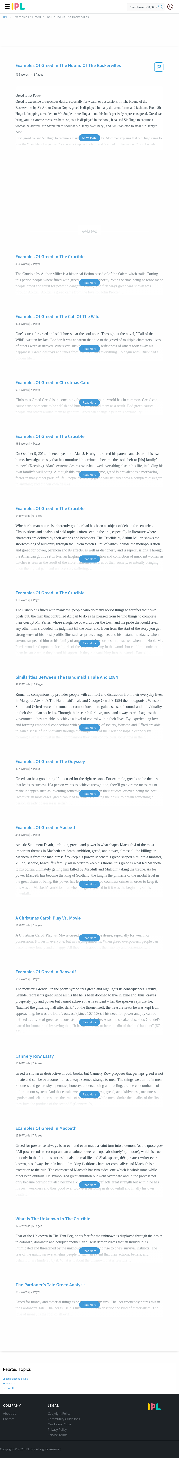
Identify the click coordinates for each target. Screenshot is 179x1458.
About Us (9, 1413)
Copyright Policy (59, 1413)
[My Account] (171, 7)
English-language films (15, 1378)
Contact (8, 1419)
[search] (160, 7)
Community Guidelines (64, 1419)
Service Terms (58, 1435)
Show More (89, 138)
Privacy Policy (57, 1429)
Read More (89, 283)
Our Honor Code (59, 1424)
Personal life (10, 1388)
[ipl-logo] (18, 8)
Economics (9, 1383)
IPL (5, 17)
